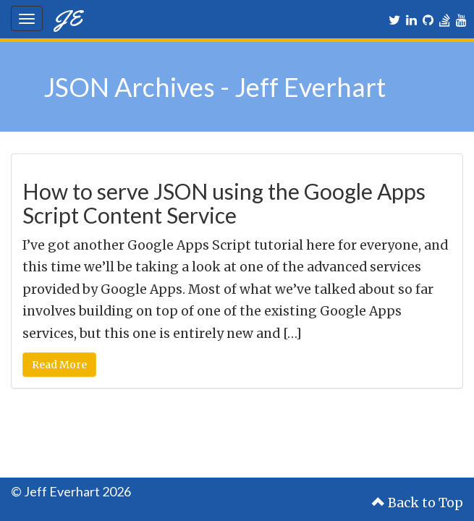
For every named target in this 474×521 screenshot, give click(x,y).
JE (68, 18)
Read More (59, 364)
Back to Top (417, 503)
